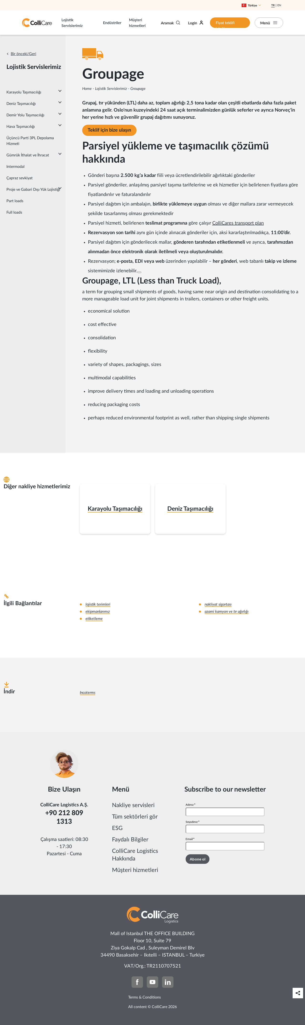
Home (87, 89)
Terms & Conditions (144, 997)
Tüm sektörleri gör (135, 817)
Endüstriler (112, 22)
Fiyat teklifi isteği (225, 24)
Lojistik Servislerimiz (72, 22)
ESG (117, 828)
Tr (273, 5)
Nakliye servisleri (133, 805)
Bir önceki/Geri (23, 54)
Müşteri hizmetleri (137, 22)
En (279, 5)
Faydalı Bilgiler (130, 840)
